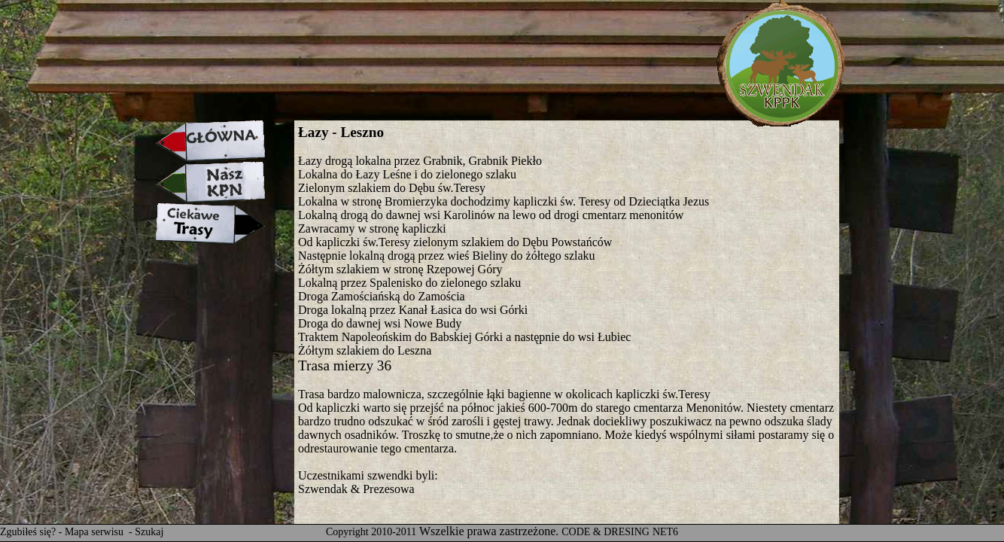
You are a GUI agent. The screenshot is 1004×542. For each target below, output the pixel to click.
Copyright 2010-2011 (371, 531)
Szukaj (149, 531)
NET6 (665, 531)
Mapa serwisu (95, 531)
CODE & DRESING (605, 531)
